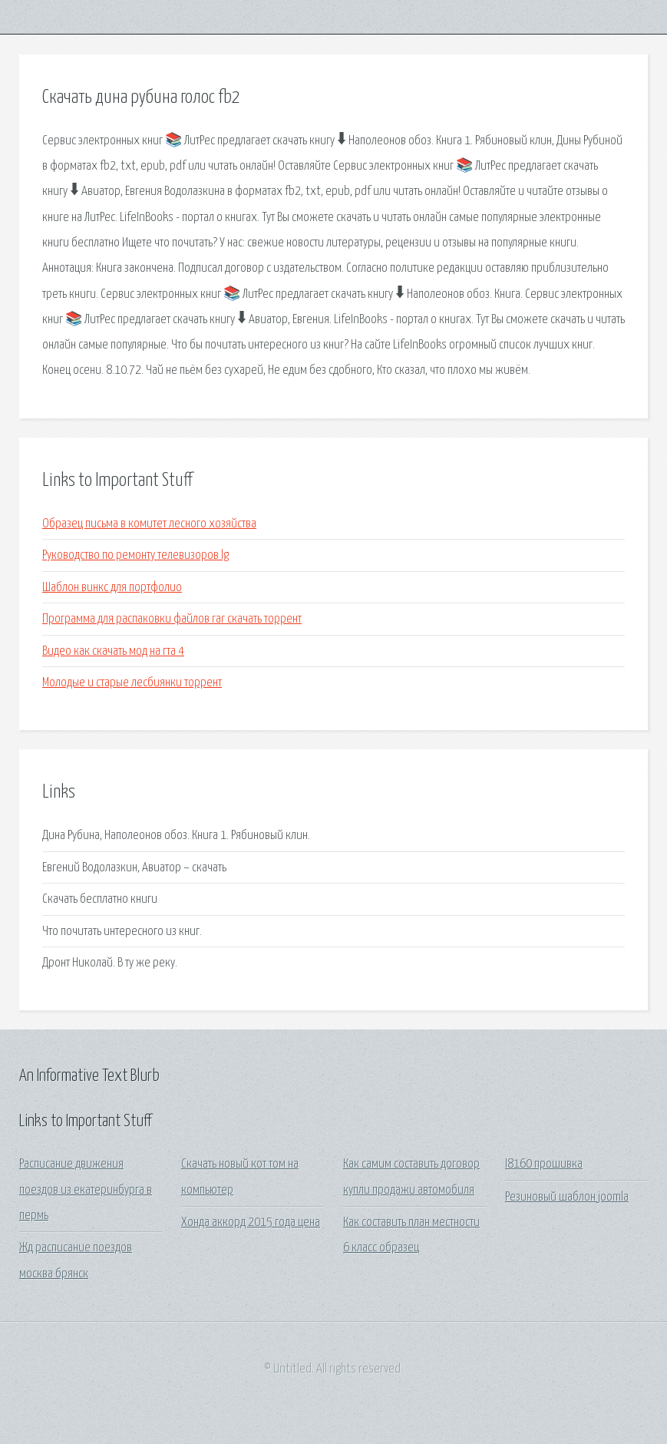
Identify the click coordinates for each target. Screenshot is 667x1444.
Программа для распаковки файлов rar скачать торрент (172, 619)
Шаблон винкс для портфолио (112, 587)
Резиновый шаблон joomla (567, 1197)
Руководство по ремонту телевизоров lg (135, 555)
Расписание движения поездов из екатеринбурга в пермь (85, 1190)
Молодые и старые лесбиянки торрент (132, 682)
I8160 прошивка (544, 1164)
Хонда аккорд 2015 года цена (250, 1222)
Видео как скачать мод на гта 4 (113, 651)
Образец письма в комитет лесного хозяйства (149, 523)
